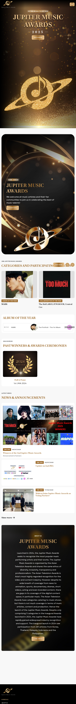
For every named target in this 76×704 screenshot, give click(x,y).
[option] (19, 288)
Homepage (4, 699)
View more (58, 265)
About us (4, 703)
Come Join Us (38, 639)
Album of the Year (9, 301)
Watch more (38, 37)
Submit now (13, 208)
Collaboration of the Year (50, 301)
